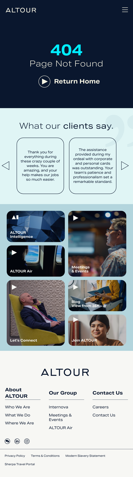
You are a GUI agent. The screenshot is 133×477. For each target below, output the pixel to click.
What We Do (17, 415)
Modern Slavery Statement (85, 456)
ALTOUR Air (61, 427)
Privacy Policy (15, 456)
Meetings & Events (60, 417)
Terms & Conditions (45, 456)
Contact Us (104, 415)
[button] (7, 166)
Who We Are (17, 407)
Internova (58, 407)
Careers (101, 407)
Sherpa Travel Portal (20, 464)
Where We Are (19, 423)
